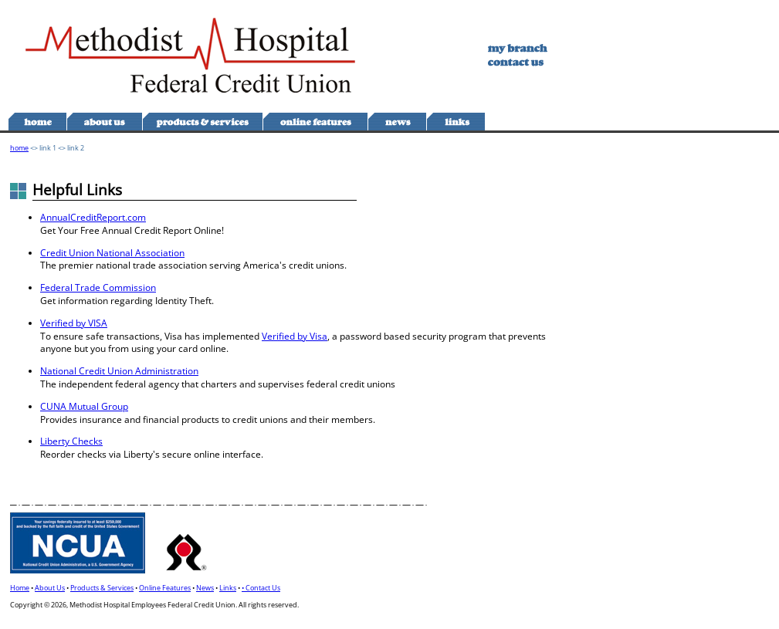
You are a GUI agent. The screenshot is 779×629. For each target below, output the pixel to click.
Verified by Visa (294, 336)
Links (227, 588)
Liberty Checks (71, 441)
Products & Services (102, 588)
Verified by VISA (73, 323)
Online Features (165, 588)
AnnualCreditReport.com (93, 217)
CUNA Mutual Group (84, 406)
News (205, 588)
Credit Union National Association (112, 252)
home (19, 148)
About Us (50, 588)
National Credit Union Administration (119, 370)
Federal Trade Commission (98, 287)
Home (19, 588)
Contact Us (263, 588)
